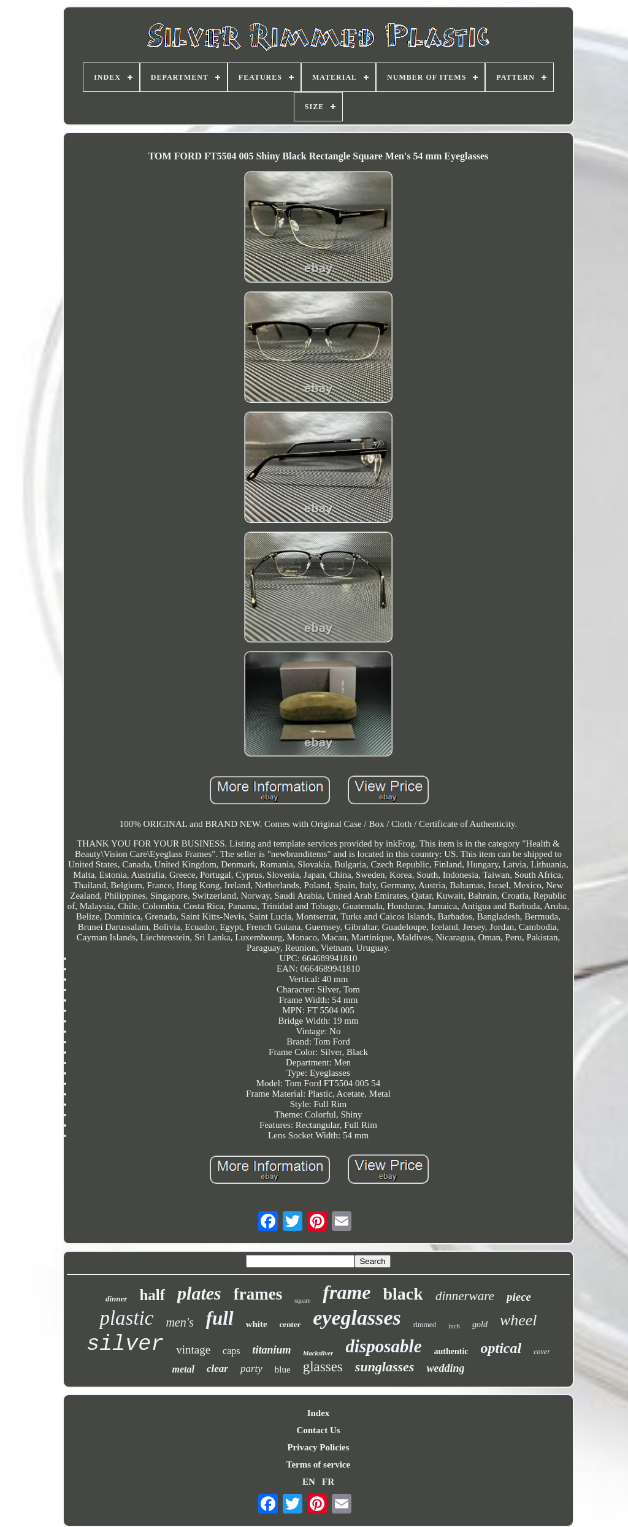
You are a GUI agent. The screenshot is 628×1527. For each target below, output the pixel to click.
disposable (383, 1346)
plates (199, 1293)
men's (179, 1322)
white (256, 1324)
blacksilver (319, 1353)
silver (125, 1344)
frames (258, 1294)
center (290, 1324)
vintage (193, 1349)
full (220, 1318)
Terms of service (318, 1464)
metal (183, 1369)
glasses (323, 1366)
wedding (445, 1368)
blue (283, 1369)
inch (454, 1326)
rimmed (424, 1324)
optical (501, 1348)
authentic (451, 1351)
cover (542, 1351)
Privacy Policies (318, 1447)
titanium (272, 1350)
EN (308, 1482)
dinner (116, 1298)
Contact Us (318, 1430)
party (251, 1368)
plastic (126, 1318)
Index (318, 1413)
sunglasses (385, 1366)
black (403, 1293)
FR (328, 1482)
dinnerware (464, 1296)
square (302, 1300)
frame (346, 1292)
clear (217, 1368)
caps (231, 1351)
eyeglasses (357, 1317)
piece (519, 1296)
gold (480, 1324)
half (152, 1295)
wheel (518, 1320)
